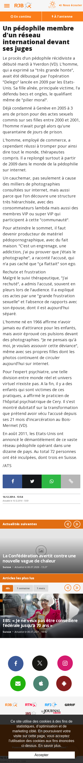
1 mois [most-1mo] (41, 588)
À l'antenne (62, 16)
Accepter (41, 755)
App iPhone (41, 683)
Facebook (15, 663)
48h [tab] (8, 588)
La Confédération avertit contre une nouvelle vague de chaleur (39, 558)
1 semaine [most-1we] (23, 588)
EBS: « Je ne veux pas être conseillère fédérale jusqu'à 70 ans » (40, 623)
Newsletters (18, 683)
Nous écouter (72, 5)
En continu (21, 16)
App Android (64, 683)
